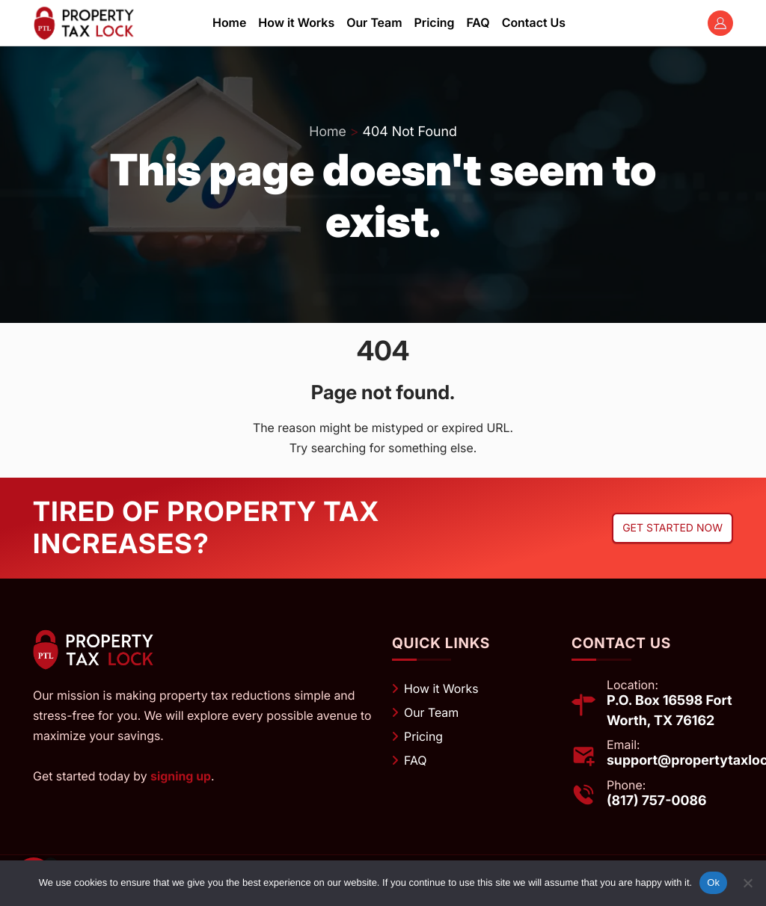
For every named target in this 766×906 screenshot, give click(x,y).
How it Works (441, 688)
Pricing (423, 736)
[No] (747, 882)
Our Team (431, 712)
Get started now (672, 528)
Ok (713, 882)
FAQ (415, 760)
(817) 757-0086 (657, 800)
